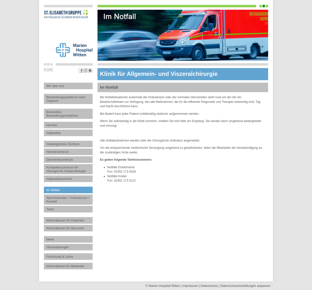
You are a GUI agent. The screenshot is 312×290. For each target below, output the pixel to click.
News (50, 239)
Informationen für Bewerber (65, 266)
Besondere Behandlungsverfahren (62, 113)
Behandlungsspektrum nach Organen (65, 99)
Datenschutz (209, 286)
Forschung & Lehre (59, 256)
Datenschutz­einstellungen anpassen (245, 286)
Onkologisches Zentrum (62, 144)
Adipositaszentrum (59, 179)
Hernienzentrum (57, 152)
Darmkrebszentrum (59, 159)
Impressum (190, 286)
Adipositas (53, 133)
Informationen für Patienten (65, 220)
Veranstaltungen (57, 247)
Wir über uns (55, 86)
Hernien (51, 125)
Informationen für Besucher (65, 228)
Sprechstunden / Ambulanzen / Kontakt (67, 199)
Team (50, 209)
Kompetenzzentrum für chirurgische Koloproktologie (66, 169)
